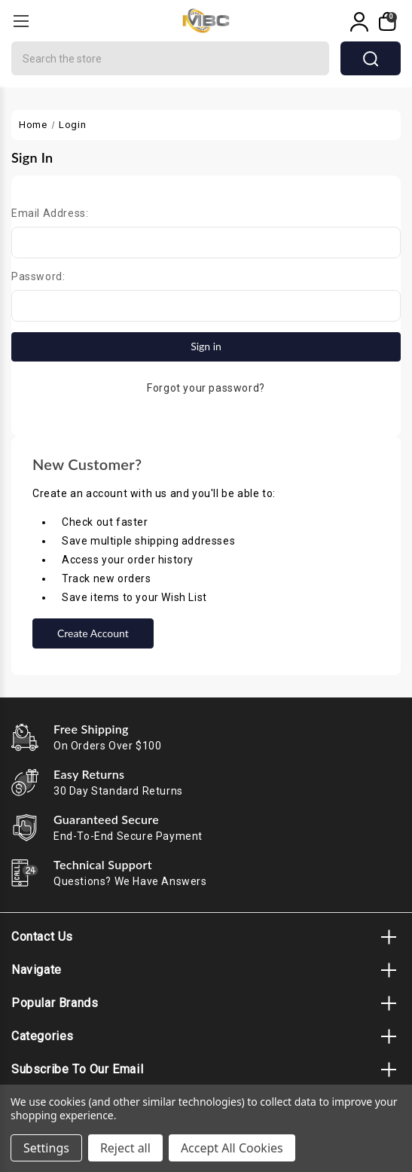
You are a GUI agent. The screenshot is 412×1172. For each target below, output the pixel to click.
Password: (38, 276)
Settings (46, 1148)
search (370, 58)
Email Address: (49, 213)
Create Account (93, 633)
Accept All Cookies (232, 1148)
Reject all (125, 1148)
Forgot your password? (206, 388)
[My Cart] (386, 22)
